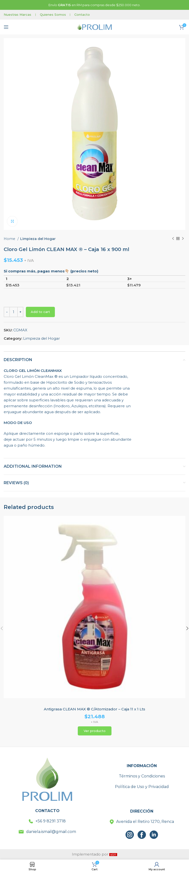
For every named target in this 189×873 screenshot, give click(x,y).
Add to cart (40, 312)
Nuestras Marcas (17, 14)
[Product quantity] (13, 312)
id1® (113, 854)
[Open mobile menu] (6, 27)
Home (10, 239)
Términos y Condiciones (142, 776)
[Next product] (182, 238)
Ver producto (95, 731)
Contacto (82, 14)
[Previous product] (173, 238)
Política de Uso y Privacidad (142, 786)
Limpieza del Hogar (38, 239)
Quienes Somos (53, 14)
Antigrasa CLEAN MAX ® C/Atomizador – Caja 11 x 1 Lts (94, 709)
